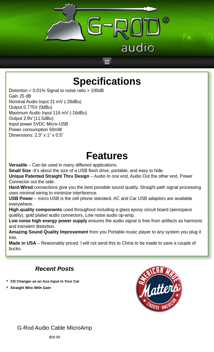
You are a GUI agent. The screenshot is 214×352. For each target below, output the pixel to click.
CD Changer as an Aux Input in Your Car (45, 281)
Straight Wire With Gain (31, 288)
